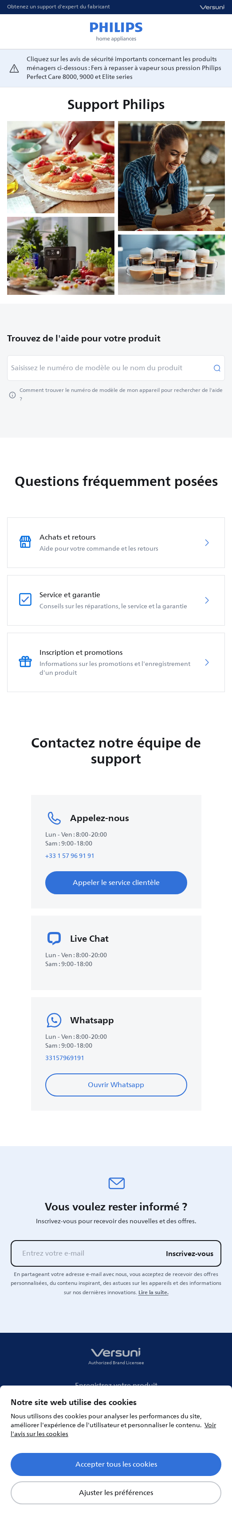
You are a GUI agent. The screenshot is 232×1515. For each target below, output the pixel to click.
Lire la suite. (153, 1292)
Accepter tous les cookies (116, 1464)
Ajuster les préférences (116, 1493)
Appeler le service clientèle (116, 883)
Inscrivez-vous (189, 1253)
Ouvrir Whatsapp (116, 1085)
